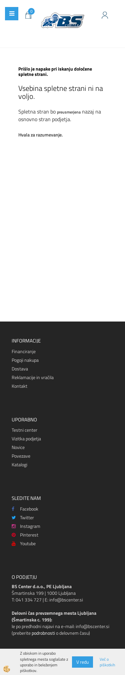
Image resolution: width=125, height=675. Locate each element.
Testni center (24, 429)
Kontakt (19, 385)
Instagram (26, 526)
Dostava (20, 368)
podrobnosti (43, 632)
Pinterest (25, 534)
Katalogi (19, 464)
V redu (82, 661)
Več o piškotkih (107, 662)
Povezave (21, 455)
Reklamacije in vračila (33, 377)
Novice (18, 447)
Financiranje (24, 351)
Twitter (23, 517)
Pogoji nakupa (25, 359)
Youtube (24, 543)
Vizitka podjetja (26, 438)
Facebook (25, 508)
